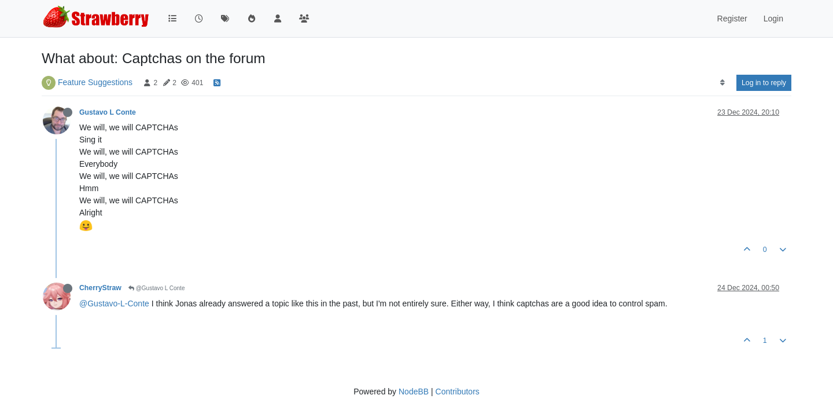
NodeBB (414, 391)
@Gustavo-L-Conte (114, 303)
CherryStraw (100, 288)
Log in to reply (764, 83)
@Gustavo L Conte (156, 288)
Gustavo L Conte (107, 112)
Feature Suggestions (95, 82)
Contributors (458, 391)
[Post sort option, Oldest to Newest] (722, 83)
